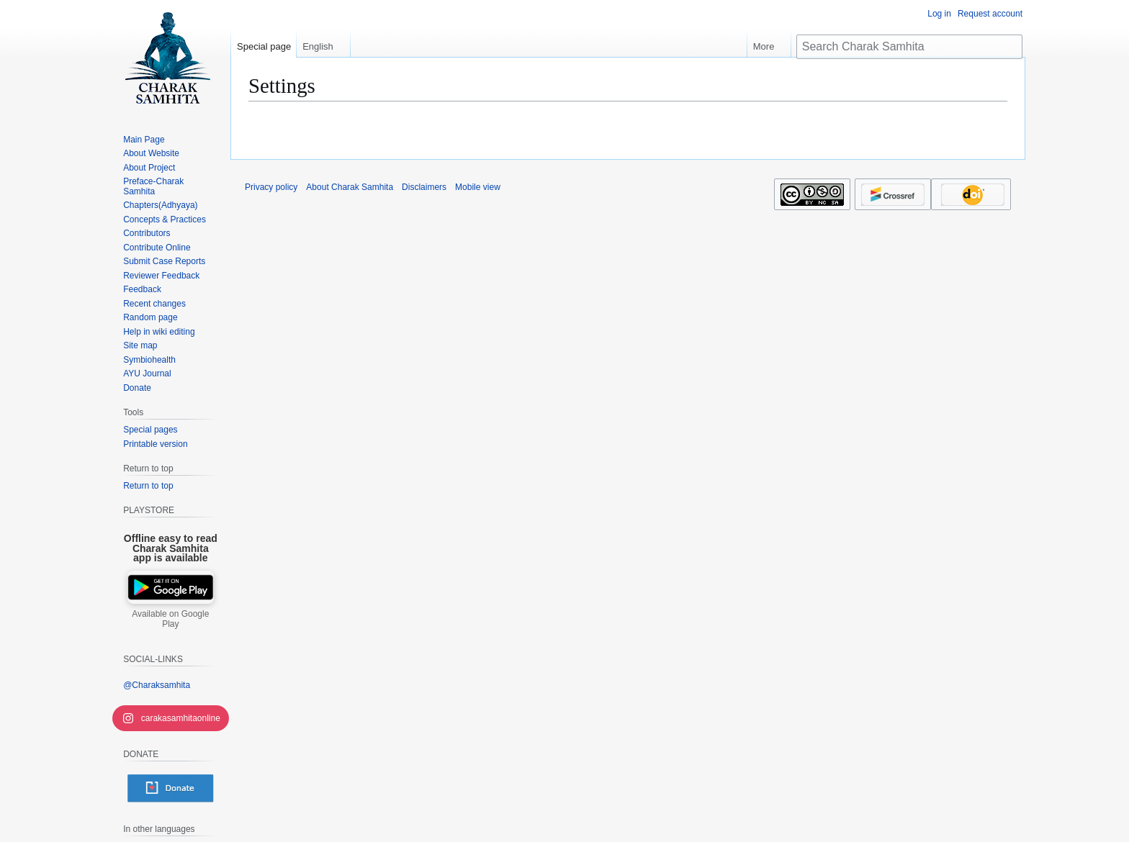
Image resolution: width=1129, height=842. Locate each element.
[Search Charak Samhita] (909, 47)
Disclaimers (424, 187)
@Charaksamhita (156, 685)
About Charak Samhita (349, 187)
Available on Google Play (170, 619)
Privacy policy (271, 187)
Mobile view (477, 187)
